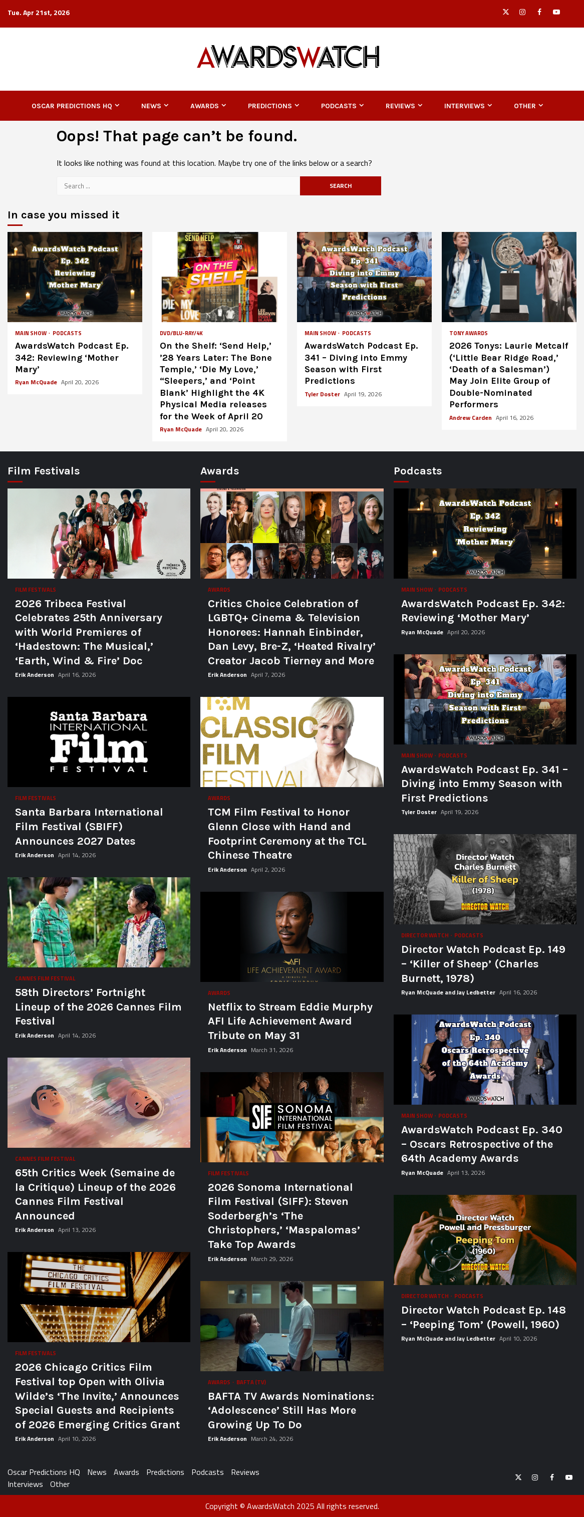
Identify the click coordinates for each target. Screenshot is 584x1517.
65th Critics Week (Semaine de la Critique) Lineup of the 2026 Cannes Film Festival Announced (99, 1103)
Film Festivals (35, 590)
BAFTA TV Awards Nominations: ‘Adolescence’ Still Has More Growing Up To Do (291, 1326)
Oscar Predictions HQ (72, 106)
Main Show (31, 333)
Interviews (464, 106)
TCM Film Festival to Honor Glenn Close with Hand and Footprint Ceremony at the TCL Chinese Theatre (291, 742)
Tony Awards (468, 333)
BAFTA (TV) (251, 1382)
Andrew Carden (471, 417)
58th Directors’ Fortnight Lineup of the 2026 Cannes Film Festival (99, 922)
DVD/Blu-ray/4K (181, 333)
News (151, 106)
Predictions (270, 106)
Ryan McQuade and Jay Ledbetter (449, 992)
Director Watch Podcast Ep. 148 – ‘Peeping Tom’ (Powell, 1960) (485, 1240)
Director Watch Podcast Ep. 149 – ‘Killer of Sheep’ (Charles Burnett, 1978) (485, 879)
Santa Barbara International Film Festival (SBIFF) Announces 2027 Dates (99, 742)
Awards (204, 106)
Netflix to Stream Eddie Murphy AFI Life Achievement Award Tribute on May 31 (291, 937)
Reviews (400, 106)
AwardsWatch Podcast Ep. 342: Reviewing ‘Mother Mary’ (75, 277)
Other (525, 106)
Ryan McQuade (37, 382)
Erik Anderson (35, 674)
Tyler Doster (323, 394)
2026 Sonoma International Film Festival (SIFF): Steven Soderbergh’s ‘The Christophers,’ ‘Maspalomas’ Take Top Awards (291, 1117)
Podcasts (339, 106)
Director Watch (425, 935)
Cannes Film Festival (45, 978)
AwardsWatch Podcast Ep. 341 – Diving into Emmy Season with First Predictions (364, 277)
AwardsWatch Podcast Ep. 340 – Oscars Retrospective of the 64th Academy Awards (485, 1060)
